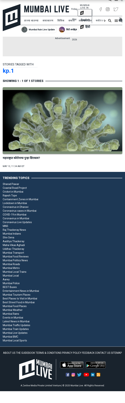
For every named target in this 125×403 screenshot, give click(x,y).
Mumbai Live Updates (15, 332)
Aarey (6, 279)
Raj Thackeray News (14, 229)
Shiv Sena (8, 237)
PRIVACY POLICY (71, 352)
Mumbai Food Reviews (16, 256)
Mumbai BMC (10, 336)
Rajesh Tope (10, 195)
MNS (5, 226)
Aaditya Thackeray (13, 241)
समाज (72, 20)
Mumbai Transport (13, 252)
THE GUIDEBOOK (25, 352)
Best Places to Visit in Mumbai (20, 298)
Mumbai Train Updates (16, 329)
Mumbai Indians (12, 233)
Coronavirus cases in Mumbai (19, 210)
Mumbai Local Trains (14, 271)
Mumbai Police (11, 283)
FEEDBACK (88, 352)
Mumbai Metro (11, 268)
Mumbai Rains (11, 313)
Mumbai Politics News (15, 260)
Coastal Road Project (15, 187)
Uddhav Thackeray (13, 248)
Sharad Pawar (11, 184)
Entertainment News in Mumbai (21, 290)
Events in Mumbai (13, 317)
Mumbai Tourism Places (16, 294)
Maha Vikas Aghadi (14, 245)
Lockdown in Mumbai (15, 203)
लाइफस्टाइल (85, 20)
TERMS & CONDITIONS (48, 352)
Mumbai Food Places (15, 306)
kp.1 (8, 70)
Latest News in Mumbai (16, 321)
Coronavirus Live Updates (17, 222)
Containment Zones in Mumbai (20, 199)
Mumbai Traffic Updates (16, 325)
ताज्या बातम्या (31, 20)
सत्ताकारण (48, 20)
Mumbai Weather (13, 310)
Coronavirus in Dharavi (15, 206)
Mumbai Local (11, 275)
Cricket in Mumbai (13, 191)
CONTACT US (102, 352)
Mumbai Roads (11, 264)
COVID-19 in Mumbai (14, 214)
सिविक (61, 20)
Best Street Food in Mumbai (19, 302)
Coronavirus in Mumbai (16, 218)
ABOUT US (9, 352)
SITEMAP (116, 352)
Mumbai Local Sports (15, 340)
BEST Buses (10, 287)
